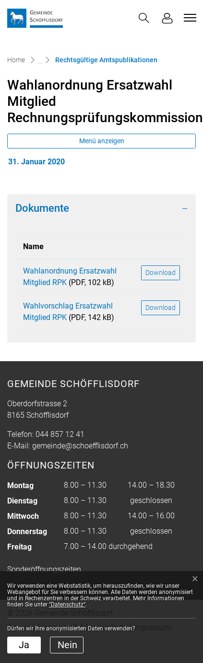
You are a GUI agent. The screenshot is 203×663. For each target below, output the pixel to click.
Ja (24, 645)
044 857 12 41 (60, 434)
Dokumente (42, 208)
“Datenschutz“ (67, 604)
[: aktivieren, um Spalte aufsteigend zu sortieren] (160, 247)
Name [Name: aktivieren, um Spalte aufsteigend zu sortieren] (33, 246)
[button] (143, 17)
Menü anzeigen (101, 141)
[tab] (101, 208)
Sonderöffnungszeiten (44, 569)
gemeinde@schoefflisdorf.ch (80, 445)
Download (160, 272)
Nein (67, 645)
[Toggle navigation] (188, 18)
